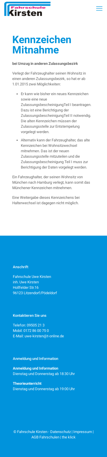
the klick (69, 437)
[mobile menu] (99, 8)
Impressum (82, 432)
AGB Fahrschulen (45, 437)
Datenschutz (60, 432)
